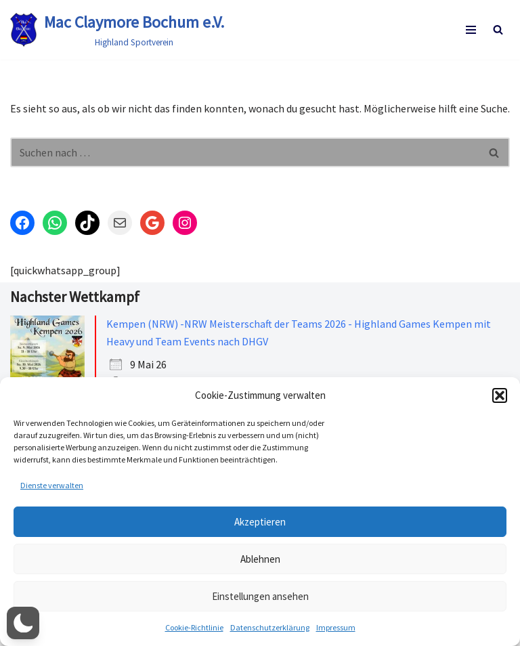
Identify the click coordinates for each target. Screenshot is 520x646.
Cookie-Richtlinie (194, 627)
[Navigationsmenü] (471, 30)
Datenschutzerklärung (269, 627)
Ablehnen (260, 559)
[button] (499, 395)
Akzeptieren (260, 521)
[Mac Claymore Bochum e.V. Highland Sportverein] (117, 29)
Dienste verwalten (51, 485)
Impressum (335, 627)
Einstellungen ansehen (260, 596)
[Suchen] (498, 29)
